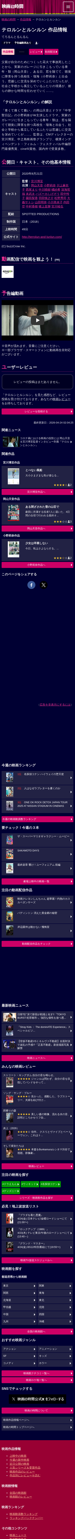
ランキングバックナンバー (26, 1518)
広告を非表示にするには (55, 704)
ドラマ (6, 42)
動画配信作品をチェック (36, 943)
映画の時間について (36, 1410)
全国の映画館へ (36, 1331)
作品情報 (25, 19)
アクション (9, 1349)
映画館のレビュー (21, 1496)
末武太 (30, 193)
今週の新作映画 (19, 1459)
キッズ (43, 1356)
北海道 (7, 1300)
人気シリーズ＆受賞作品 (25, 1467)
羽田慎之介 (46, 198)
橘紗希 (55, 189)
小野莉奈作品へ (36, 564)
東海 (41, 1293)
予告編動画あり (22, 42)
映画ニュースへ (36, 1057)
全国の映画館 (18, 1492)
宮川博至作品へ (36, 491)
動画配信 (50, 51)
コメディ (8, 1363)
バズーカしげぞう (48, 193)
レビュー (35, 51)
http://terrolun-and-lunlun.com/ (42, 236)
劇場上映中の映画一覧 (36, 881)
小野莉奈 (50, 185)
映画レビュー (36, 1166)
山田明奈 (41, 202)
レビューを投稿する (36, 411)
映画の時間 (9, 19)
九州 (5, 1321)
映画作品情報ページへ (16, 1420)
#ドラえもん (9, 1184)
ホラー (43, 1363)
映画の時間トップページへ (18, 1427)
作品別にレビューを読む (25, 1475)
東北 (41, 1300)
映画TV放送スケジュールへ (36, 1260)
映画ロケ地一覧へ (36, 1380)
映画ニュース (18, 1535)
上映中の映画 (18, 1455)
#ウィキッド (29, 1184)
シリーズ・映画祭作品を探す (36, 1197)
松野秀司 (60, 198)
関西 (5, 1293)
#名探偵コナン (49, 1184)
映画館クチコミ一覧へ (36, 1373)
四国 (41, 1314)
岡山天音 (37, 185)
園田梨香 (32, 198)
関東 (41, 1285)
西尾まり (32, 189)
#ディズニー (9, 1191)
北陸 (41, 1307)
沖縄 (41, 1321)
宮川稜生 (57, 206)
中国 (5, 1314)
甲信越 (7, 1307)
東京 (5, 1285)
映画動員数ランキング (24, 1514)
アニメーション (48, 1349)
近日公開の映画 (19, 1463)
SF (4, 1356)
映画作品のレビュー (22, 1471)
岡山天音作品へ (36, 528)
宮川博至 (37, 181)
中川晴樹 (45, 189)
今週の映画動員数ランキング (19, 819)
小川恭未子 (55, 202)
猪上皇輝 (45, 206)
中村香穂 (32, 206)
